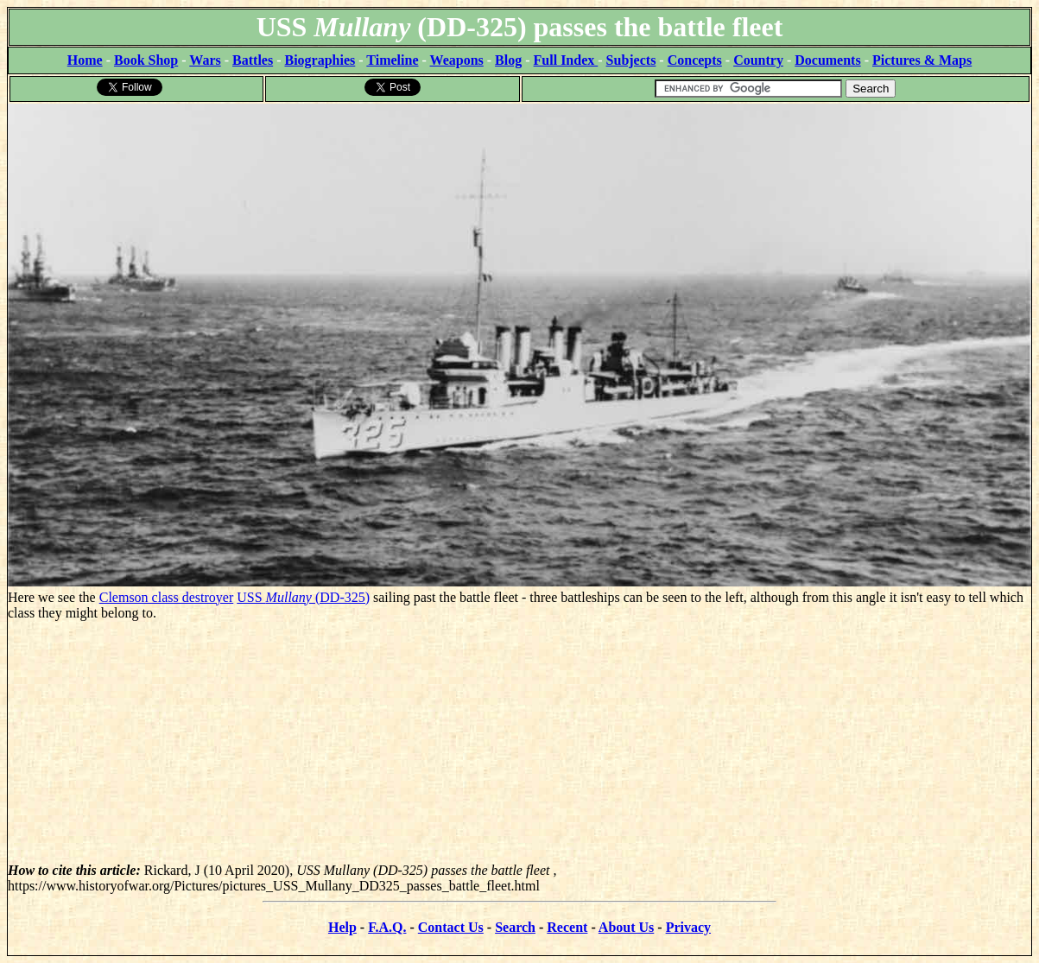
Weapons (457, 60)
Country (758, 60)
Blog (508, 60)
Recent (567, 927)
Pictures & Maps (922, 60)
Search (515, 927)
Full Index (566, 60)
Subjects (631, 60)
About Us (626, 927)
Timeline (392, 60)
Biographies (319, 60)
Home (85, 60)
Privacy (688, 927)
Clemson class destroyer (166, 597)
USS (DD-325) (303, 597)
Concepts (695, 60)
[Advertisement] (519, 742)
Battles (252, 60)
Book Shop (146, 60)
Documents (827, 60)
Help (342, 927)
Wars (204, 60)
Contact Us (451, 927)
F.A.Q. (387, 927)
